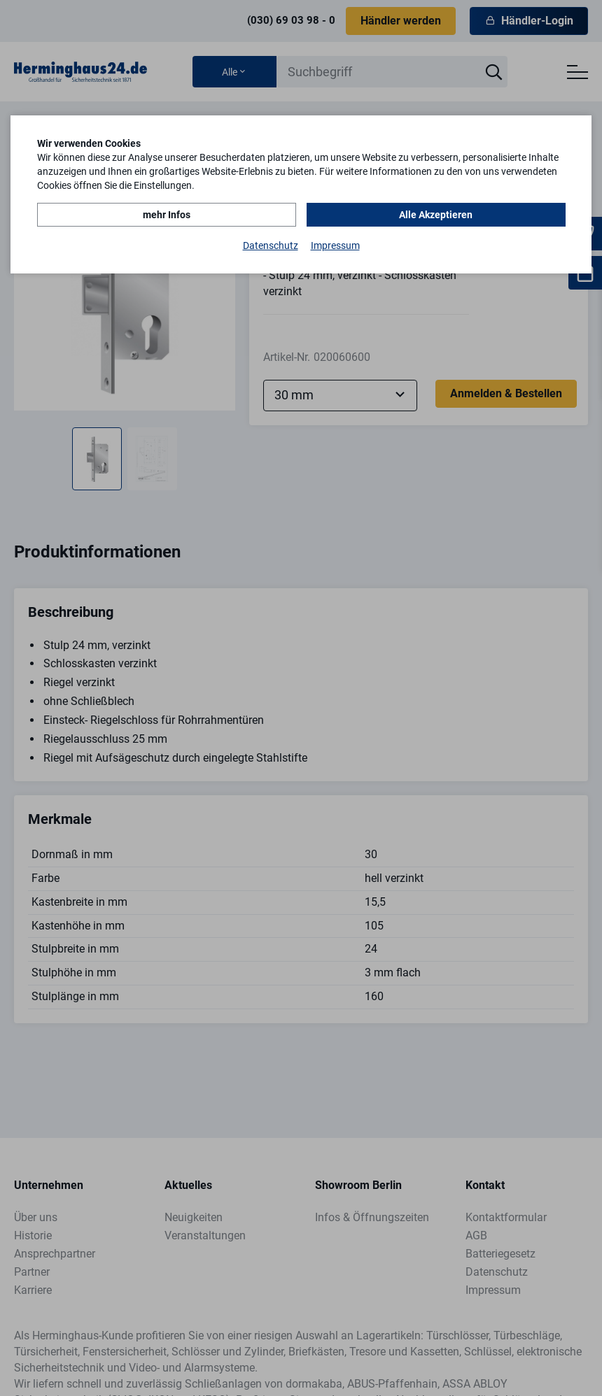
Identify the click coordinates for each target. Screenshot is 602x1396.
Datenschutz (270, 245)
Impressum (335, 245)
